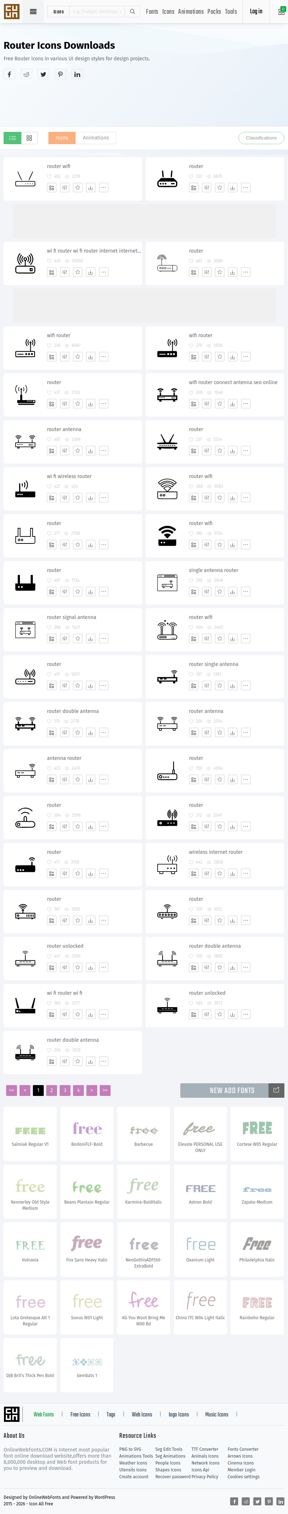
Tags (111, 1415)
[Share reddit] (26, 74)
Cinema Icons (241, 1463)
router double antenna (73, 711)
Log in (256, 12)
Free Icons (80, 1415)
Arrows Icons (240, 1456)
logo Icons (179, 1415)
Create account (134, 1476)
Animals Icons (205, 1456)
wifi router (58, 335)
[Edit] (64, 187)
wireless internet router (216, 852)
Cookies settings (243, 1476)
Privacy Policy (205, 1476)
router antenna (64, 429)
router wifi (58, 166)
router (196, 166)
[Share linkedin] (77, 74)
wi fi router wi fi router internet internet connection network (94, 251)
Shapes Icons (168, 1469)
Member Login (241, 1469)
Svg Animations (170, 1456)
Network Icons (205, 1463)
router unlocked (65, 946)
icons (58, 11)
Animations (191, 12)
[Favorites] (77, 187)
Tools (231, 12)
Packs (214, 12)
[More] (103, 187)
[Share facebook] (9, 74)
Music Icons (216, 1415)
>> (105, 1090)
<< (11, 1090)
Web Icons (142, 1415)
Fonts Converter (243, 1449)
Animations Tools (136, 1456)
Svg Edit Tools (168, 1449)
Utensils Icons (133, 1469)
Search (132, 11)
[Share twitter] (43, 74)
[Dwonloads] (90, 187)
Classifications (261, 138)
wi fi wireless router (69, 476)
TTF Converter (205, 1449)
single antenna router (213, 570)
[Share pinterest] (60, 74)
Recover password (173, 1476)
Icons (168, 12)
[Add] (51, 187)
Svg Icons (13, 12)
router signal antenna (71, 617)
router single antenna (213, 664)
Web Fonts (44, 1415)
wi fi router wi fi (64, 993)
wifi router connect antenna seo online (233, 382)
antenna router (64, 758)
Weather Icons (133, 1463)
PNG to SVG (130, 1449)
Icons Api (200, 1469)
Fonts (152, 12)
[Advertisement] (144, 102)
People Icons (167, 1463)
